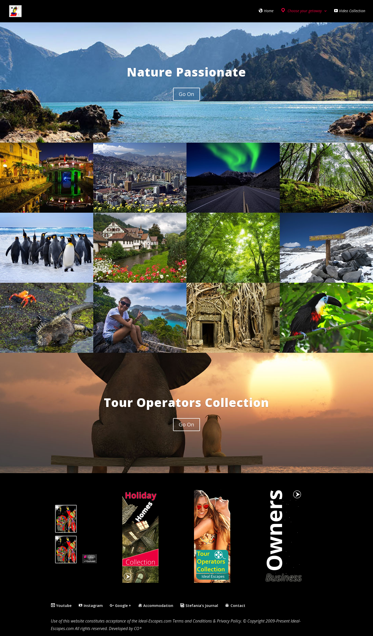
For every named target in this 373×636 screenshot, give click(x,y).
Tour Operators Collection (186, 402)
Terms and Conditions (192, 621)
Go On (186, 94)
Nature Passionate (186, 72)
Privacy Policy (229, 621)
